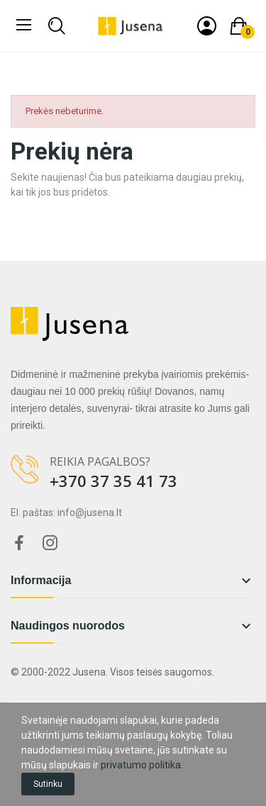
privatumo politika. (142, 765)
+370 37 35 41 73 (113, 480)
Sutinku (47, 784)
